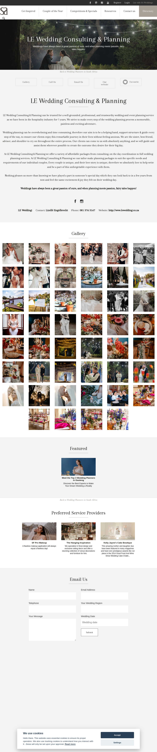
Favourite (131, 82)
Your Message (52, 628)
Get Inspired (28, 11)
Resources (110, 11)
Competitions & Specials (83, 11)
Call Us (52, 82)
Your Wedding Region (104, 607)
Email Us (78, 82)
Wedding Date (104, 620)
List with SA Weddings (143, 3)
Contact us (129, 11)
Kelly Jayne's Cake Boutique (118, 543)
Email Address (104, 594)
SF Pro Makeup (39, 543)
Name (52, 594)
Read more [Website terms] (70, 744)
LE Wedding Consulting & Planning (78, 39)
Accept (117, 735)
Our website (104, 83)
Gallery (26, 82)
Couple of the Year (53, 11)
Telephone (52, 607)
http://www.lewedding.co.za (124, 210)
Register (117, 3)
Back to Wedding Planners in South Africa (78, 72)
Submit (89, 632)
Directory (148, 11)
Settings (117, 742)
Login (127, 3)
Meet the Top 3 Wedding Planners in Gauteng (78, 479)
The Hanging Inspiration (78, 543)
